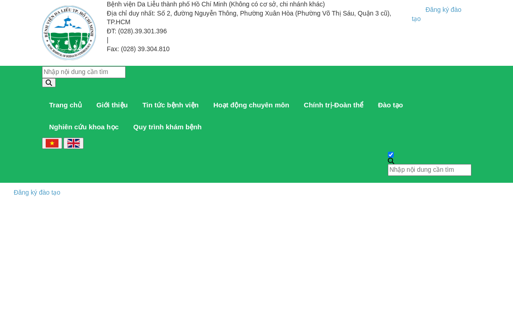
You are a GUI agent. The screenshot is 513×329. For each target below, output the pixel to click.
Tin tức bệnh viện (171, 105)
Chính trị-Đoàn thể (333, 105)
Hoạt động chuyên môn (251, 105)
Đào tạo (390, 105)
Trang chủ (65, 105)
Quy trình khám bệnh (167, 127)
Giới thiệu (112, 105)
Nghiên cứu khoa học (84, 127)
